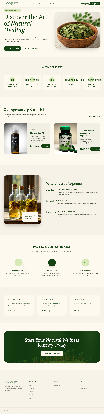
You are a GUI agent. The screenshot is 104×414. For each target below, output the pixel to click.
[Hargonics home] (11, 4)
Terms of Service (83, 388)
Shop (46, 4)
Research (68, 4)
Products (31, 388)
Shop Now (95, 4)
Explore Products (12, 48)
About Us (31, 391)
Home (34, 4)
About (40, 4)
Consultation (53, 4)
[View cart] (87, 3)
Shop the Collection (52, 353)
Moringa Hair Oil (37, 133)
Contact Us (57, 385)
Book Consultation (31, 48)
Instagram (98, 410)
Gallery (61, 4)
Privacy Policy (82, 385)
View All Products (94, 116)
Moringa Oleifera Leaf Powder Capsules (87, 133)
